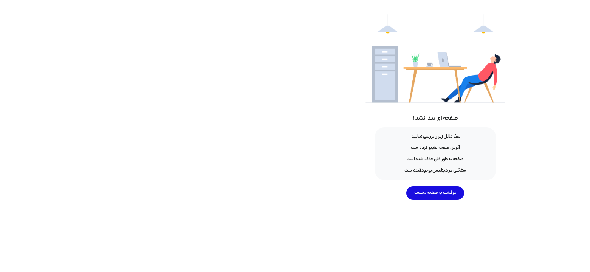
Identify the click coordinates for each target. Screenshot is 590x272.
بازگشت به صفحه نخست (295, 192)
